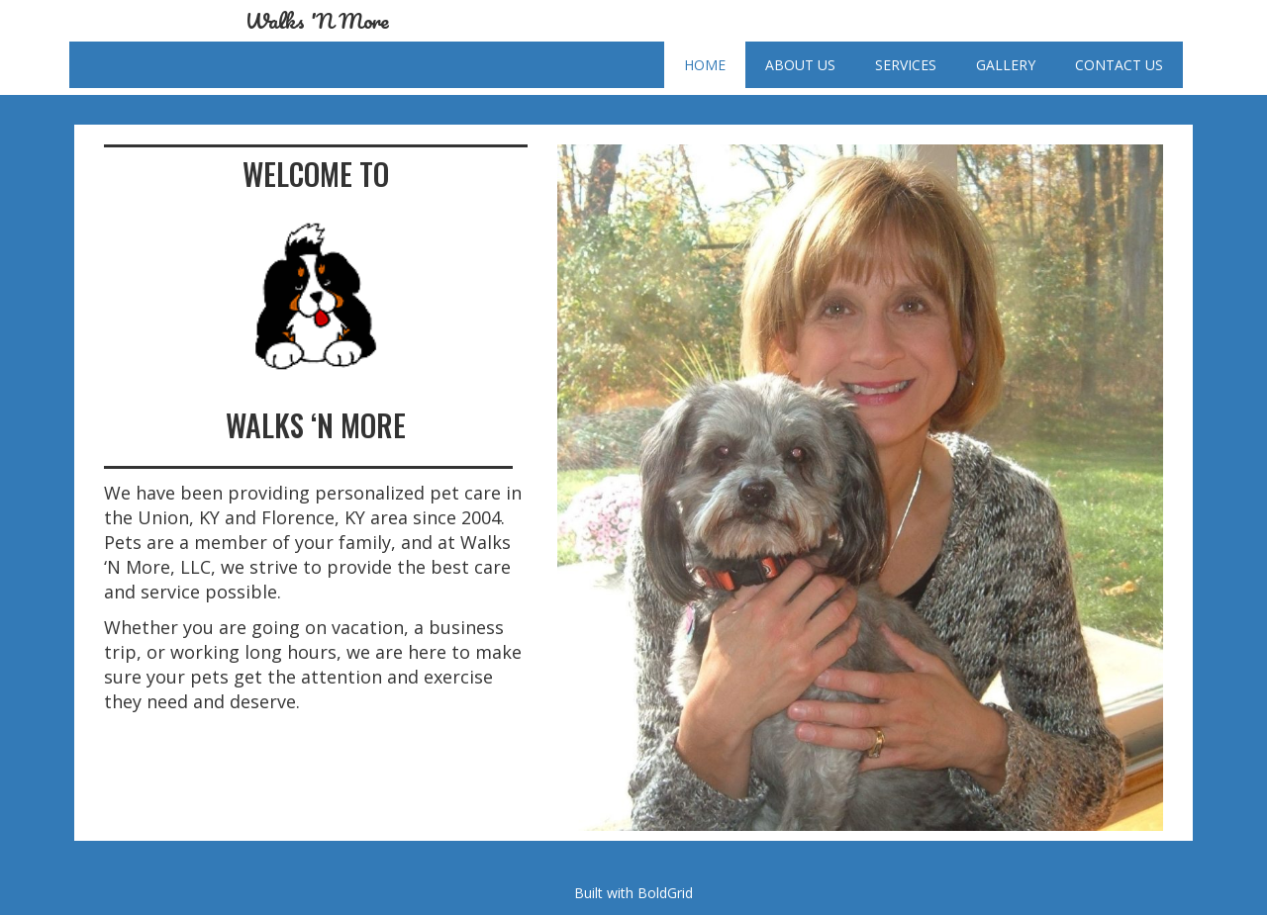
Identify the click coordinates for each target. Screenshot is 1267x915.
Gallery (1005, 64)
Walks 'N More (317, 21)
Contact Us (1119, 64)
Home (705, 64)
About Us (800, 64)
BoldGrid (665, 892)
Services (905, 64)
